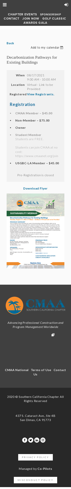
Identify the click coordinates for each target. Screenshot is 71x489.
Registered (17, 94)
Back (10, 43)
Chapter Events (22, 14)
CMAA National (17, 370)
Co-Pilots (44, 468)
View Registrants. (41, 94)
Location (18, 84)
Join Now (30, 19)
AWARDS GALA (35, 23)
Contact (11, 19)
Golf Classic (54, 19)
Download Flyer (35, 188)
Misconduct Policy (35, 480)
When (20, 75)
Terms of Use (41, 370)
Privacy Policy (35, 457)
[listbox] (47, 47)
